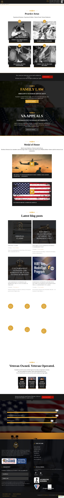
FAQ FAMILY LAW (37, 457)
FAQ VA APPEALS (37, 459)
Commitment (52, 305)
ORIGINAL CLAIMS (13, 245)
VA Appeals (5, 474)
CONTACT (14, 496)
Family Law (17, 287)
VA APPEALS (36, 453)
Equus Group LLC (58, 495)
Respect (34, 328)
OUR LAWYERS (37, 447)
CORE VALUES (37, 455)
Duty (16, 305)
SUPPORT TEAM (37, 449)
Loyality (34, 305)
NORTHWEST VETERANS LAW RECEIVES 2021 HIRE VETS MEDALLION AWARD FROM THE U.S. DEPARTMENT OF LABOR (43, 283)
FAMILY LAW (36, 451)
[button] (61, 497)
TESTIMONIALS (6, 496)
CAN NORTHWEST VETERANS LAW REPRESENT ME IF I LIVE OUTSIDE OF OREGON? (18, 283)
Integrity (17, 326)
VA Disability (17, 247)
